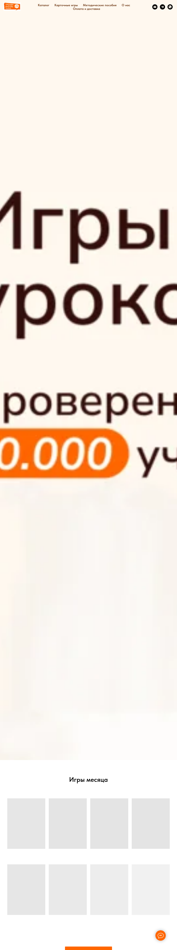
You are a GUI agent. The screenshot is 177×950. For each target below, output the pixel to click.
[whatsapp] (170, 6)
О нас (126, 5)
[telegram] (162, 6)
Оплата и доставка (86, 9)
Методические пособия (100, 5)
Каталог (43, 5)
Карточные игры (66, 5)
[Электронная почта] (154, 6)
